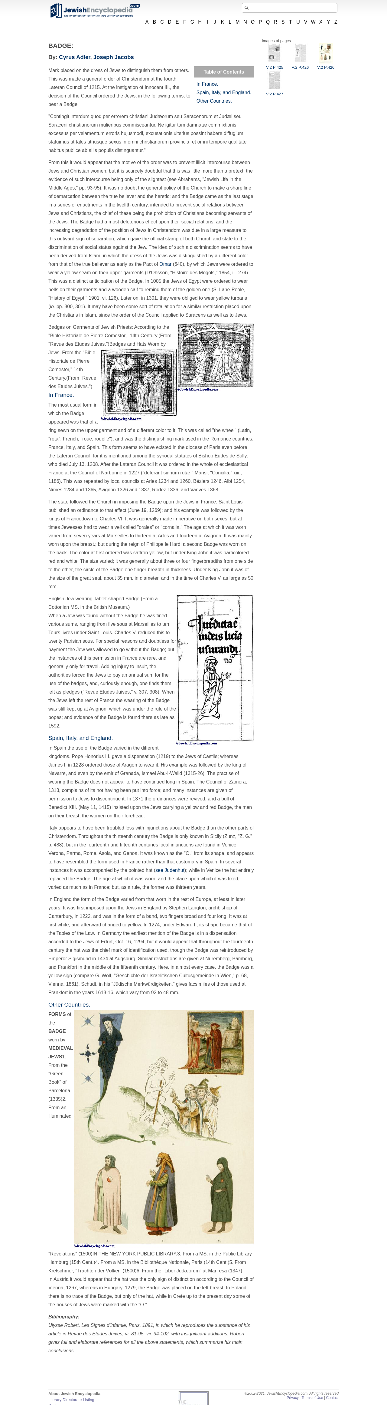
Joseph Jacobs (113, 57)
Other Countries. (214, 101)
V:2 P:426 (300, 65)
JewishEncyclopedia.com (95, 10)
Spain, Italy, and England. (224, 92)
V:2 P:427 (274, 91)
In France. (207, 84)
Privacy (293, 1398)
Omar (165, 264)
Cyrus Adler (74, 57)
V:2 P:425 (274, 65)
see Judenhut (169, 870)
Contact (332, 1398)
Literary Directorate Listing (71, 1399)
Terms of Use (312, 1398)
